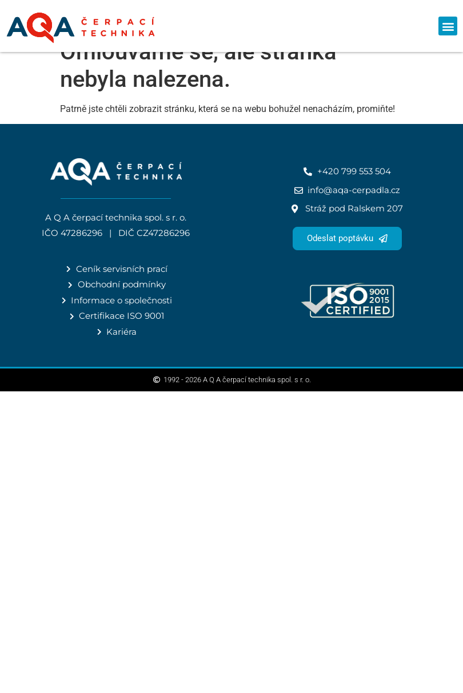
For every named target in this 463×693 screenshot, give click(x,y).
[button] (447, 26)
